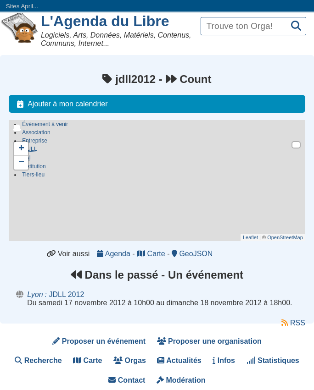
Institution (33, 168)
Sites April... (22, 6)
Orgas (129, 360)
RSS (293, 323)
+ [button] (21, 149)
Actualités (179, 360)
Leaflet (250, 237)
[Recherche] (296, 26)
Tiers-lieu (33, 176)
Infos (224, 360)
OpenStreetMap (285, 237)
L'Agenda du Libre (105, 21)
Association (36, 132)
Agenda (114, 254)
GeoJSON (192, 254)
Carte (152, 254)
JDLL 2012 (55, 294)
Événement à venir (45, 124)
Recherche (38, 360)
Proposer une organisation (209, 341)
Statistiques (273, 360)
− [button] (21, 163)
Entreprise (34, 140)
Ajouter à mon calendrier (60, 104)
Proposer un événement (99, 341)
